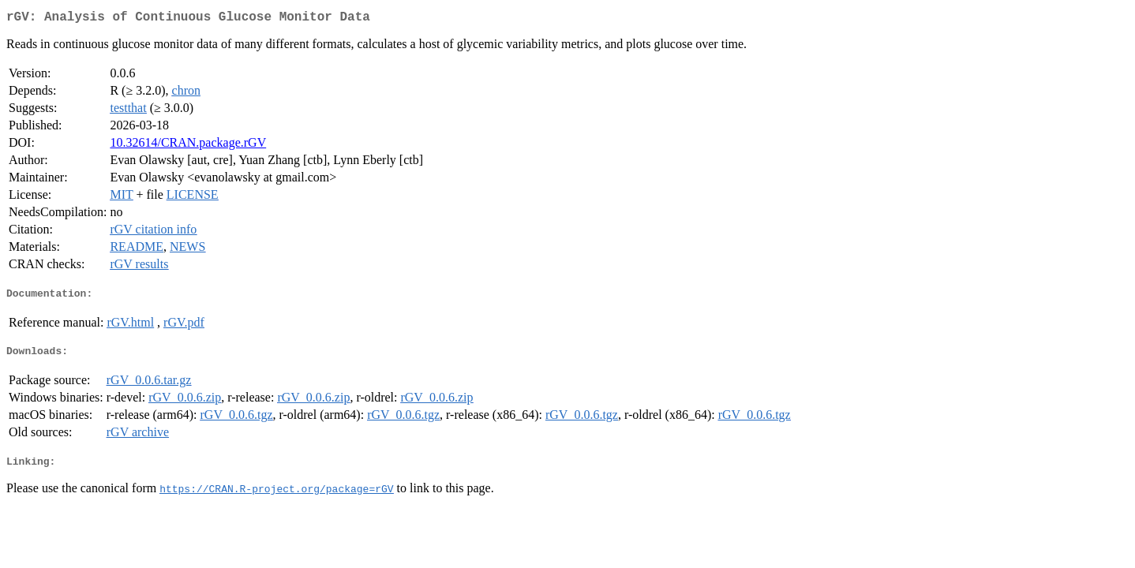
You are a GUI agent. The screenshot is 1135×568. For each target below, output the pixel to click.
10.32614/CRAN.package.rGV (188, 145)
